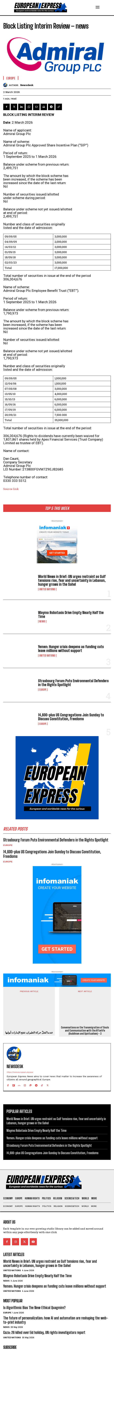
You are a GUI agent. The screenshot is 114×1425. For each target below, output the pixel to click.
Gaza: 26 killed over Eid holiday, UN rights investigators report (44, 1330)
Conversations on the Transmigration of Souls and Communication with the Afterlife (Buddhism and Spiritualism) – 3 (85, 1012)
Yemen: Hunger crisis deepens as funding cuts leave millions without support (71, 649)
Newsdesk (26, 85)
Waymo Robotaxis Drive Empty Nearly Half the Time (71, 614)
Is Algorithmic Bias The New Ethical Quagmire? (34, 1306)
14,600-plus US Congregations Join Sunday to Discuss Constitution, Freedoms (71, 717)
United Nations (47, 589)
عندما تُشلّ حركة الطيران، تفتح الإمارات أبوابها (29, 1031)
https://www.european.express (20, 1070)
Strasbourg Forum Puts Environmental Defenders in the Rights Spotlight (73, 683)
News (42, 621)
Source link (11, 489)
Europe (43, 689)
